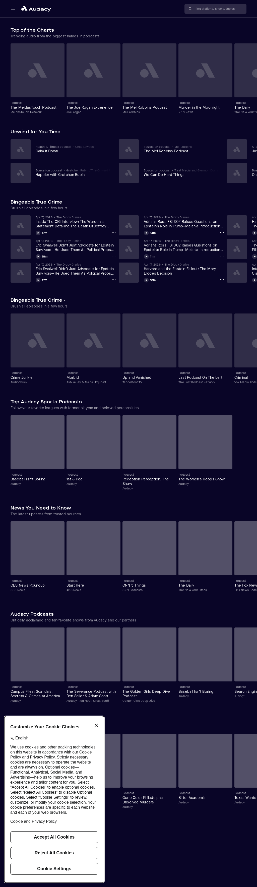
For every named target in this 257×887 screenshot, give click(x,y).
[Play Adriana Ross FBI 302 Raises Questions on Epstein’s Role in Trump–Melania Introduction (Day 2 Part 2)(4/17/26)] (150, 232)
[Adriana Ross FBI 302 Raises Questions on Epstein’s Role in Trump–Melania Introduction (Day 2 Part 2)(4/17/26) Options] (222, 232)
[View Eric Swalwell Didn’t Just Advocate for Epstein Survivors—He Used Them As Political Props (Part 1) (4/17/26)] (76, 269)
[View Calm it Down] (74, 149)
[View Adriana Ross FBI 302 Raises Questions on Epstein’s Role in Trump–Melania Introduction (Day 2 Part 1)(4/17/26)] (184, 245)
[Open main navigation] (13, 8)
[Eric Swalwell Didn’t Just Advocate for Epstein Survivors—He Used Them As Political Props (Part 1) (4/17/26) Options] (114, 280)
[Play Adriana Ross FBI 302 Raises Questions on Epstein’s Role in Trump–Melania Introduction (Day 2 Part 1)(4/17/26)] (149, 255)
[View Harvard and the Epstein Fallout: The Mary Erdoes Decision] (184, 269)
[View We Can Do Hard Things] (182, 172)
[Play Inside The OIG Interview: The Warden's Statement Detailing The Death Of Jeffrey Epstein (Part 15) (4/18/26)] (41, 232)
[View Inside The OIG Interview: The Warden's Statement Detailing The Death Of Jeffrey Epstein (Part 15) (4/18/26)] (76, 221)
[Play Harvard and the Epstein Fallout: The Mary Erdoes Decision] (150, 279)
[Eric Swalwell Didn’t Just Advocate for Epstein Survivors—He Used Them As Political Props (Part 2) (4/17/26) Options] (114, 256)
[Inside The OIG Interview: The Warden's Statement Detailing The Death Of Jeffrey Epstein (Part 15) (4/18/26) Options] (114, 232)
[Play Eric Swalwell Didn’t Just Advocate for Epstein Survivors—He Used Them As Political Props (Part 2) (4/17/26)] (42, 255)
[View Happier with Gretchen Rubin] (74, 172)
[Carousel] (128, 78)
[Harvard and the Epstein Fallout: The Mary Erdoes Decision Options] (222, 280)
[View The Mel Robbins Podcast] (182, 149)
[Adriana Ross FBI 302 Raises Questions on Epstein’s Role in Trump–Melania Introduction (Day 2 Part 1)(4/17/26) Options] (222, 256)
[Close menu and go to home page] (36, 9)
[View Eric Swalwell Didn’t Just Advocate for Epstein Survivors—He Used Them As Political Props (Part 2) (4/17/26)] (76, 245)
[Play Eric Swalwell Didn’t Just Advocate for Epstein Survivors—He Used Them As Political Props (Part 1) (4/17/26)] (41, 279)
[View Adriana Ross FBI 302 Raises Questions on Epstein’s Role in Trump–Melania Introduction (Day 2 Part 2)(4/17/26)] (184, 221)
